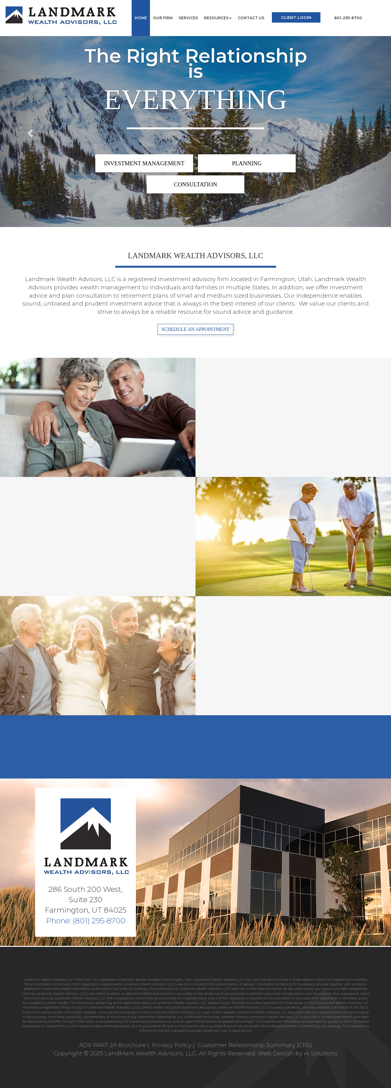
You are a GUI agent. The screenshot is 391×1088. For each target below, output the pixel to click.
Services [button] (188, 18)
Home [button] (141, 18)
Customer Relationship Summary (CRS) (255, 1045)
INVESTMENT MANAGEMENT (144, 163)
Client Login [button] (296, 17)
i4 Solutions (321, 1053)
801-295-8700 (348, 18)
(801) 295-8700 (99, 920)
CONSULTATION (195, 184)
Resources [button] (218, 18)
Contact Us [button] (251, 18)
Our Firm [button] (163, 18)
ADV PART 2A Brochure (112, 1045)
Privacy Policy (172, 1045)
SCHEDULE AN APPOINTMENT (195, 329)
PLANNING (246, 163)
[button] (29, 131)
